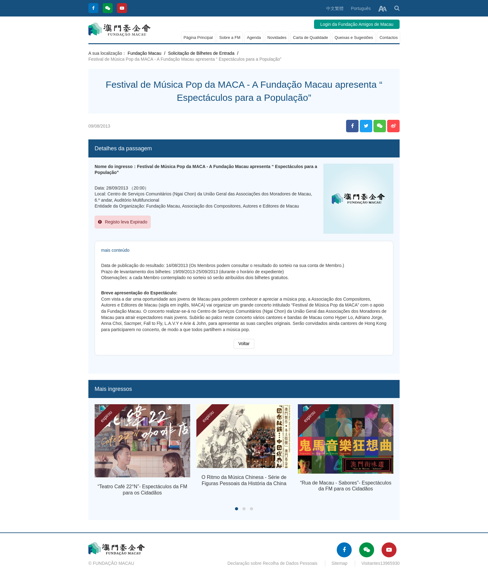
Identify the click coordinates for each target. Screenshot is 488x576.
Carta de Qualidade (310, 37)
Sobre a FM (229, 37)
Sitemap (339, 563)
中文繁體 (335, 8)
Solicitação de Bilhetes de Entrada (201, 53)
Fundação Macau (144, 53)
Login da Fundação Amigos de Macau (356, 24)
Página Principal (198, 37)
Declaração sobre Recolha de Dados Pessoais (273, 563)
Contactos (388, 37)
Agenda (254, 37)
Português (361, 8)
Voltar (244, 343)
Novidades (276, 37)
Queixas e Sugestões (354, 37)
